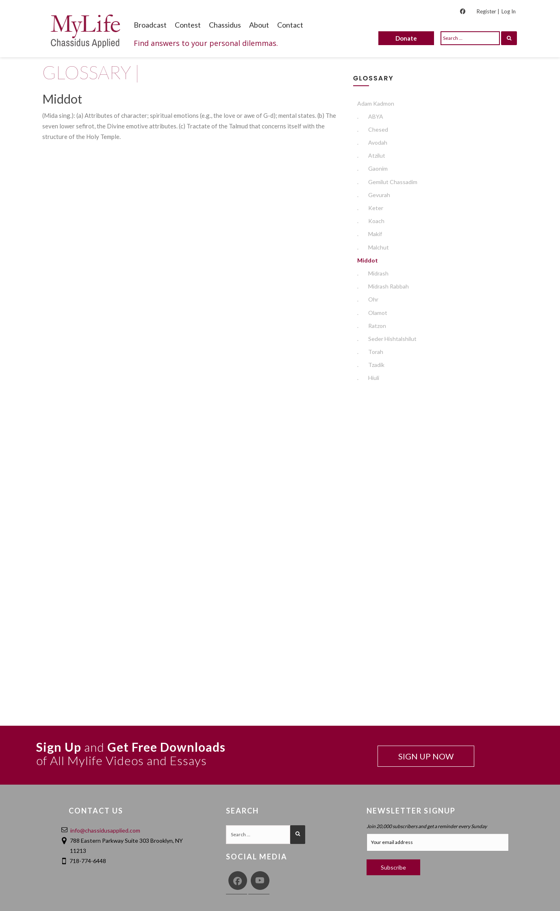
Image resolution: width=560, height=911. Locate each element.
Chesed (372, 129)
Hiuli (368, 378)
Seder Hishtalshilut (387, 339)
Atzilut (371, 155)
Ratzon (371, 326)
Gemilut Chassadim (387, 182)
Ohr (367, 299)
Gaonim (372, 168)
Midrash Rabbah (383, 286)
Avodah (372, 142)
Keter (370, 208)
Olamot (372, 313)
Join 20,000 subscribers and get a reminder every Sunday (427, 826)
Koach (370, 221)
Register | (487, 11)
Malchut (373, 247)
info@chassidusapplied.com (105, 830)
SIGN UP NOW (426, 756)
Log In (508, 11)
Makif (369, 234)
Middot (367, 260)
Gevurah (373, 195)
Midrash (373, 273)
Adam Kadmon (375, 103)
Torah (370, 352)
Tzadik (370, 365)
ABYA (370, 116)
